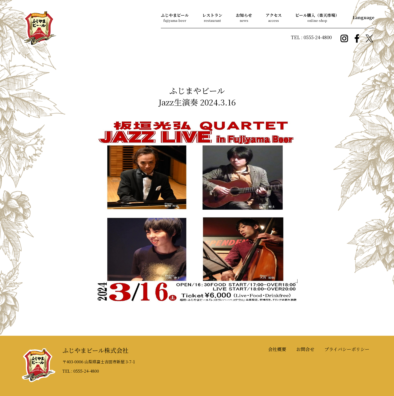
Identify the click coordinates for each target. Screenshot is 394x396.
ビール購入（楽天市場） (317, 15)
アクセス (274, 15)
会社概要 (277, 349)
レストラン (212, 15)
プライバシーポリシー (346, 349)
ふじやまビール (175, 15)
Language (363, 17)
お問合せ (305, 349)
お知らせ (244, 15)
